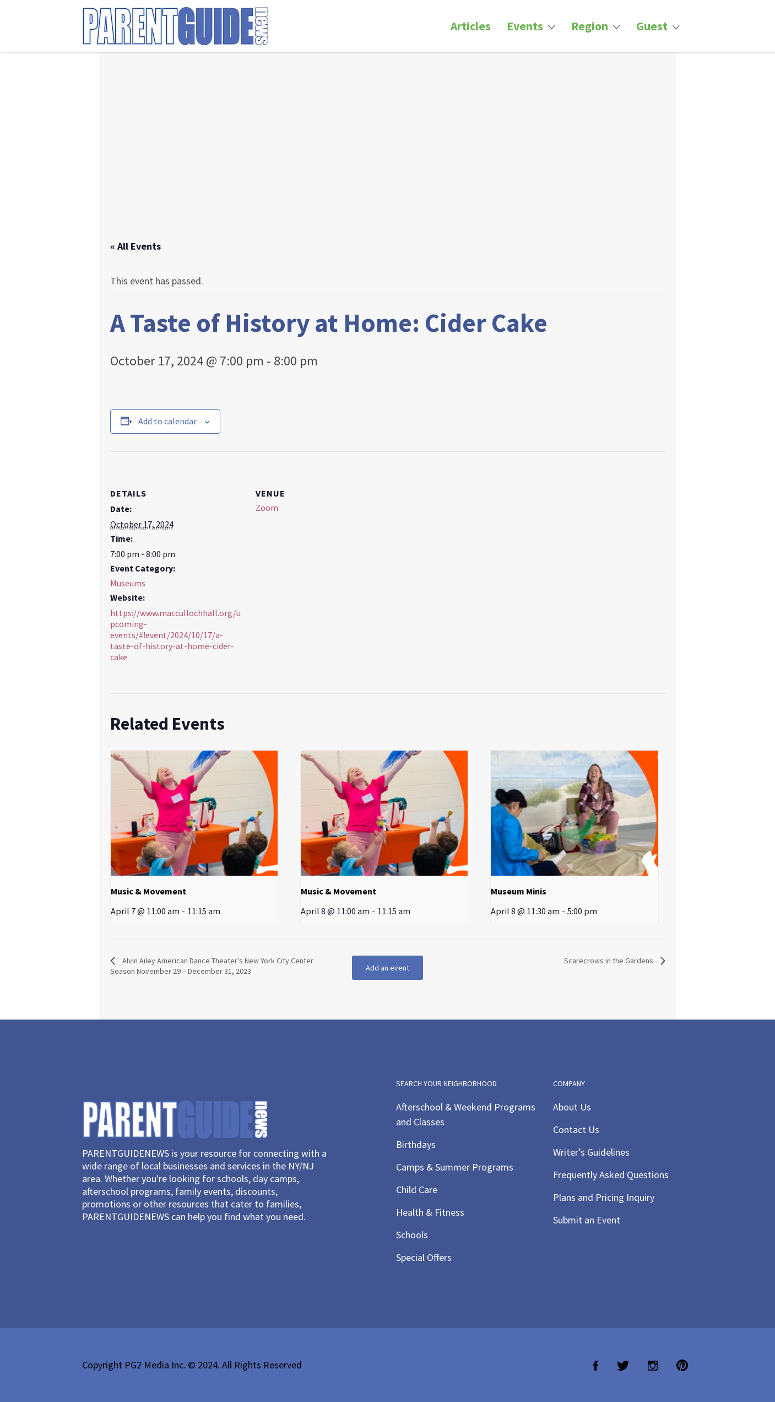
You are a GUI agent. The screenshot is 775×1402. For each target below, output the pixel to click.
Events (525, 26)
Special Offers (424, 1257)
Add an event (387, 968)
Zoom (267, 507)
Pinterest (682, 1365)
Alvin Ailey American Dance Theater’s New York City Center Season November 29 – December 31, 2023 (211, 966)
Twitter (623, 1365)
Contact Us (576, 1129)
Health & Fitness (430, 1212)
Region (589, 26)
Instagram (652, 1365)
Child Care (416, 1189)
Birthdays (416, 1144)
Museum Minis (518, 891)
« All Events (135, 246)
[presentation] (194, 813)
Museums (127, 583)
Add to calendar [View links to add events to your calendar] (167, 421)
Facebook (596, 1365)
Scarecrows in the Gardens (609, 961)
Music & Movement (148, 891)
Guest (652, 26)
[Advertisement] (387, 157)
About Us (572, 1107)
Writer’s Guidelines (591, 1152)
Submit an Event (586, 1220)
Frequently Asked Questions (611, 1174)
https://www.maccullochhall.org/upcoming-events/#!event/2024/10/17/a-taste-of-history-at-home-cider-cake (175, 634)
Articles (471, 26)
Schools (412, 1234)
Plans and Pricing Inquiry (603, 1197)
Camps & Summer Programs (454, 1167)
